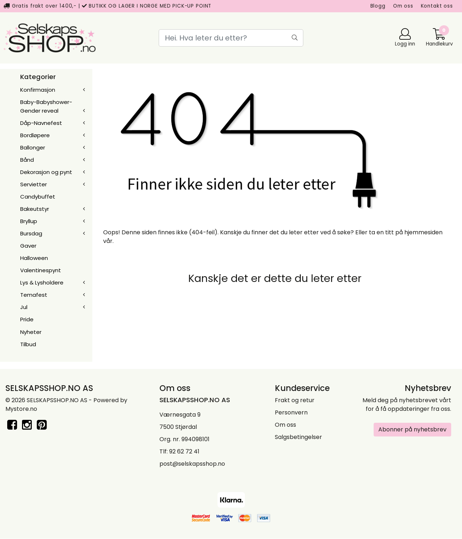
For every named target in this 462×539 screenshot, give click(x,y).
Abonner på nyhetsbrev (412, 429)
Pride (27, 319)
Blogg (378, 6)
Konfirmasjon (37, 90)
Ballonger (32, 147)
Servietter (33, 184)
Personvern (291, 412)
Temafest (33, 295)
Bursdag (31, 233)
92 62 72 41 (184, 451)
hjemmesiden (423, 232)
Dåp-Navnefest (41, 123)
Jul (23, 307)
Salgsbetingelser (298, 437)
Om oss (403, 6)
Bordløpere (35, 135)
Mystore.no (21, 409)
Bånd (27, 160)
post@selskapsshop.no (192, 464)
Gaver (28, 245)
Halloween (34, 258)
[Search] (231, 38)
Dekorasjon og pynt (46, 172)
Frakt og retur (294, 400)
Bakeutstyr (34, 209)
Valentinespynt (40, 270)
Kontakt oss (437, 6)
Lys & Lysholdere (41, 282)
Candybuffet (37, 196)
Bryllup (28, 221)
